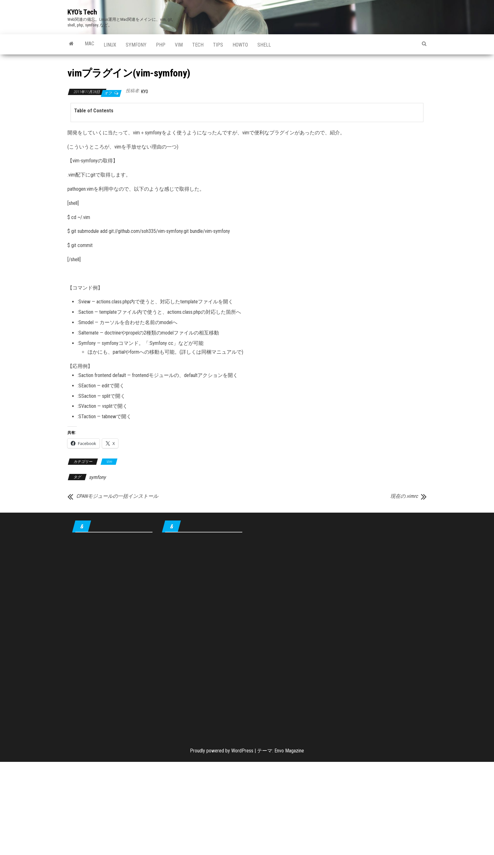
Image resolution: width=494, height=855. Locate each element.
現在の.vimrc (404, 496)
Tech (198, 45)
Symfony (136, 45)
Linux (110, 45)
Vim (179, 45)
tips (218, 45)
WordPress (242, 751)
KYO (144, 91)
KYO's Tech (82, 12)
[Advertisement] (112, 635)
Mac (89, 44)
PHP (160, 45)
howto (240, 45)
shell (264, 45)
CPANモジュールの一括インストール (117, 496)
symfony (97, 477)
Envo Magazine (289, 751)
